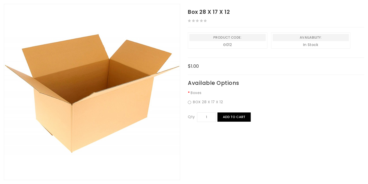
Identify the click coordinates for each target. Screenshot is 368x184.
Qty (191, 116)
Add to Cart (234, 116)
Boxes (196, 92)
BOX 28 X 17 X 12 (205, 102)
